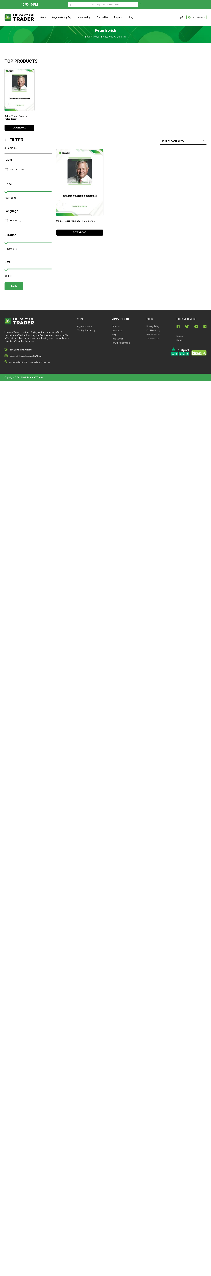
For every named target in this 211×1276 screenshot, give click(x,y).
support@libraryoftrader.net (22, 356)
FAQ (114, 334)
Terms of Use (152, 338)
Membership (84, 17)
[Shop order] (183, 141)
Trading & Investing (86, 330)
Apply (14, 286)
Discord (180, 336)
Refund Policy (153, 334)
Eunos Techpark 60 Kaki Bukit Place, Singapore (29, 362)
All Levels (17, 170)
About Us (116, 326)
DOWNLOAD (19, 127)
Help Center (117, 339)
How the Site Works (121, 343)
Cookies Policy (153, 330)
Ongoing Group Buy (61, 17)
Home (87, 37)
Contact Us (117, 330)
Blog (131, 17)
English (15, 221)
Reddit (179, 340)
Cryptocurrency (84, 326)
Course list (102, 17)
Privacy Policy (152, 326)
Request (118, 17)
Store (43, 17)
